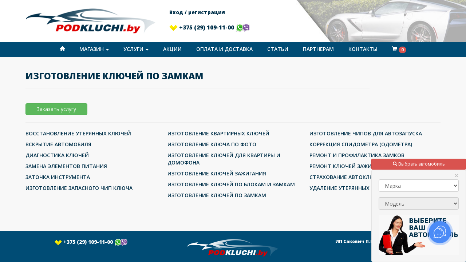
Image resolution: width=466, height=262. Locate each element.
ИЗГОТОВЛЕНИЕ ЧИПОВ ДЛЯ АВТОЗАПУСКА (365, 133)
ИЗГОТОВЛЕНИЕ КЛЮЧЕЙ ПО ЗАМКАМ (216, 195)
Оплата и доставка (224, 48)
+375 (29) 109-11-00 (209, 27)
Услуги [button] (136, 48)
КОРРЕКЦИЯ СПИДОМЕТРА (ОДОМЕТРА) (360, 144)
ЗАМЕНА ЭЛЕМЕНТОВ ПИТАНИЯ (66, 166)
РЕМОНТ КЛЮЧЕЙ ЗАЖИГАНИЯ (348, 166)
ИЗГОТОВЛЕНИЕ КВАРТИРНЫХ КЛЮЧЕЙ (218, 133)
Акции (172, 48)
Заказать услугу (56, 109)
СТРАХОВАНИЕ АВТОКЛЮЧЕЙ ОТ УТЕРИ (361, 177)
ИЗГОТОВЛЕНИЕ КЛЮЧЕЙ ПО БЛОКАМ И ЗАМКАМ (231, 184)
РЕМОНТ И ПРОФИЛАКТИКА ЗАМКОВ (356, 155)
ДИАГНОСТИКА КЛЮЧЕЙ (57, 155)
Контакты (363, 48)
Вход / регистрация (197, 12)
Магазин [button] (94, 48)
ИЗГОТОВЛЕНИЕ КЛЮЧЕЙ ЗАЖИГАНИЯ (216, 173)
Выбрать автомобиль (419, 164)
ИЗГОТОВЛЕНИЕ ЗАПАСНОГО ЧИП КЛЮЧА (79, 187)
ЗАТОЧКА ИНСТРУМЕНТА (57, 177)
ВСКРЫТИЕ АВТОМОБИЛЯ (58, 144)
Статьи (277, 48)
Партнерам (318, 48)
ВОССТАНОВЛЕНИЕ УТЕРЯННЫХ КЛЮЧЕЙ (78, 133)
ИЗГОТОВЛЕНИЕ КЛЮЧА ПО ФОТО (211, 144)
